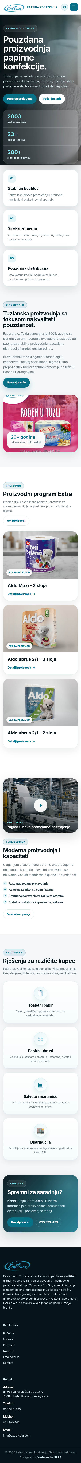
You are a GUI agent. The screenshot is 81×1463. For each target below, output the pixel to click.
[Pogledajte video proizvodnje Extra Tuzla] (40, 805)
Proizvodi (9, 1345)
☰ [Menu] (74, 7)
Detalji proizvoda (22, 594)
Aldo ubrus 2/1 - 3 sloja (32, 659)
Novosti (8, 1351)
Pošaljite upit (52, 98)
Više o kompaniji (18, 914)
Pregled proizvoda (20, 98)
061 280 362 (11, 1422)
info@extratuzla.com (16, 1435)
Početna (8, 1333)
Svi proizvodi (16, 520)
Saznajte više (16, 382)
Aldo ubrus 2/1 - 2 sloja (32, 733)
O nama (8, 1339)
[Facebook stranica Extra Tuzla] (64, 7)
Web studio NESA (49, 1457)
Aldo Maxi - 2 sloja (27, 585)
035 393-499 (48, 1222)
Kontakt (8, 1363)
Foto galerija (11, 1357)
